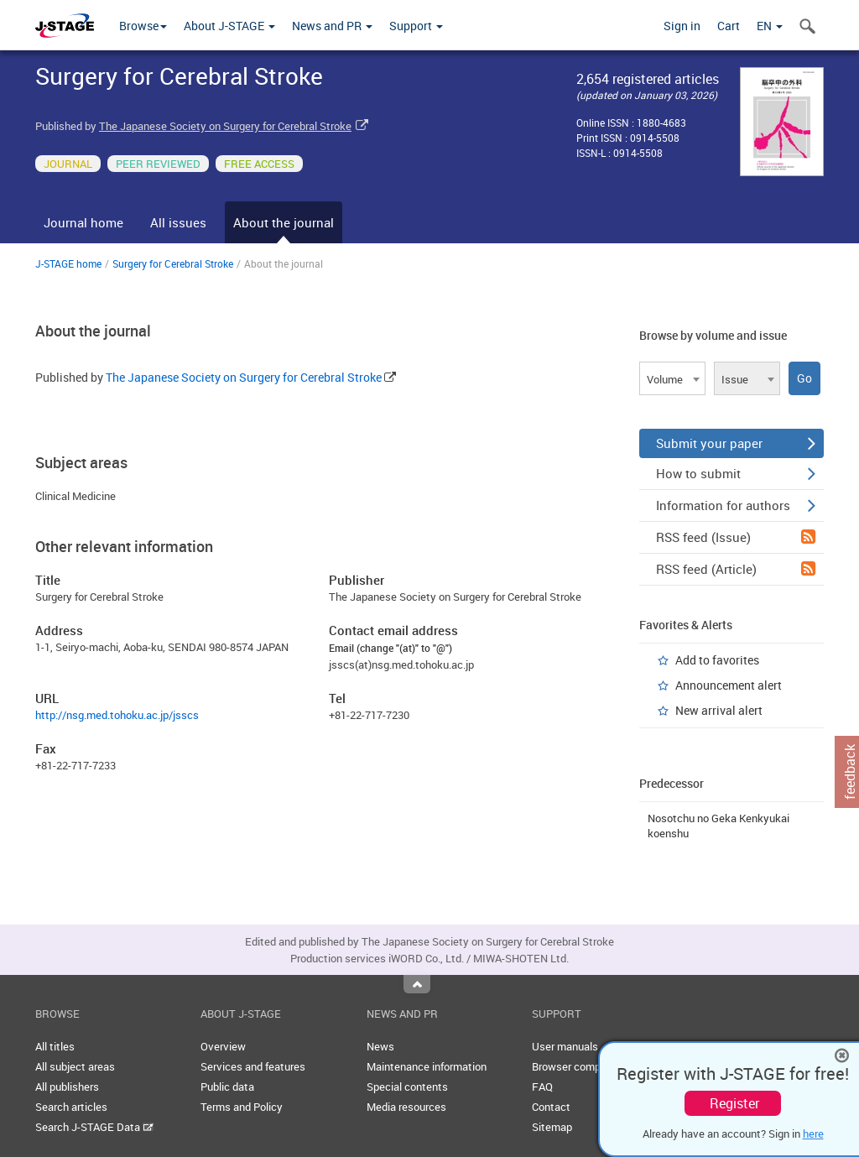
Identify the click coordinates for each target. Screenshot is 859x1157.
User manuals (565, 1046)
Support (416, 26)
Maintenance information (427, 1066)
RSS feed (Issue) (735, 537)
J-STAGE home (68, 263)
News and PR (332, 26)
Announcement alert (728, 685)
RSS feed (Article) (735, 568)
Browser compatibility (584, 1066)
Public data (227, 1086)
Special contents (407, 1086)
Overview (223, 1046)
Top (416, 984)
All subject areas (75, 1066)
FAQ (542, 1086)
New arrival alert (719, 710)
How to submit (735, 473)
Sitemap (552, 1126)
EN (770, 26)
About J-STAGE (229, 26)
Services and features (252, 1066)
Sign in (682, 26)
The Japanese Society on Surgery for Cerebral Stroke (225, 125)
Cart (728, 26)
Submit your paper (735, 443)
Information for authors (735, 505)
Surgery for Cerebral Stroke (172, 263)
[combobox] (672, 378)
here (813, 1133)
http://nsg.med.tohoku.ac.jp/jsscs (117, 714)
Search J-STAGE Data (94, 1126)
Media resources (406, 1106)
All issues (178, 222)
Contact (551, 1106)
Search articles (71, 1106)
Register (734, 1103)
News (380, 1046)
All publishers (67, 1086)
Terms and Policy (241, 1106)
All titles (55, 1046)
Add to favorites (717, 660)
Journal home (83, 222)
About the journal (283, 222)
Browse (143, 26)
